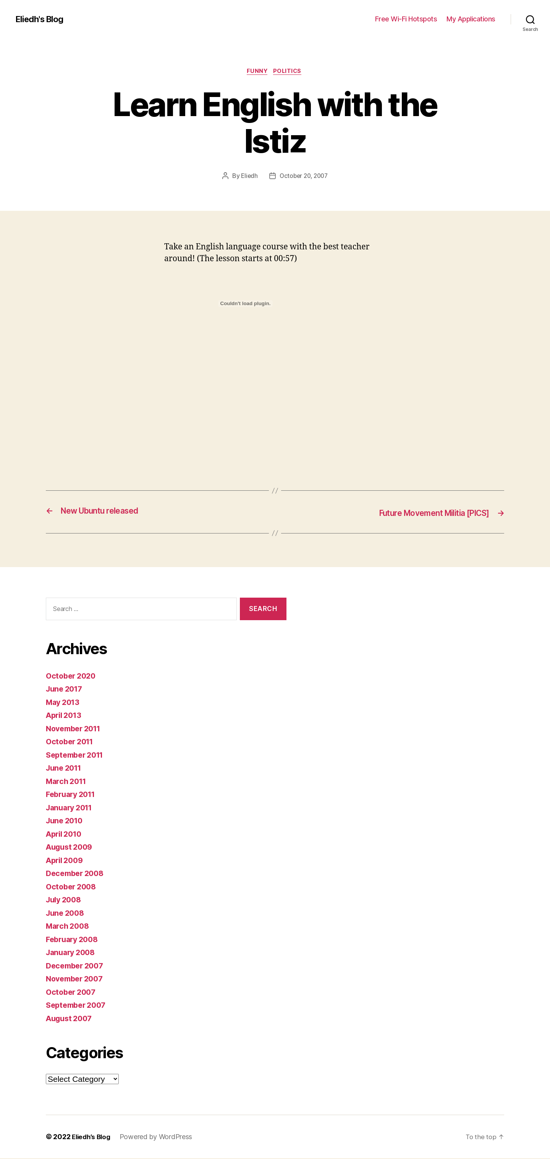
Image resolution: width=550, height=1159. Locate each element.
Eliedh (247, 177)
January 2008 (72, 953)
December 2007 (77, 966)
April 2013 (65, 716)
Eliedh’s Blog (92, 1137)
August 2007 (71, 1018)
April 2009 (66, 860)
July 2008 (65, 900)
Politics (289, 72)
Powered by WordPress (159, 1137)
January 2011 (71, 808)
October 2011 (71, 742)
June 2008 (66, 913)
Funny (256, 72)
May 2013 (64, 702)
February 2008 (74, 939)
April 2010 (66, 834)
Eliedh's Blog (41, 19)
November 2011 (76, 729)
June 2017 (66, 689)
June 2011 (65, 768)
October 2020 (72, 676)
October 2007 (72, 992)
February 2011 (73, 795)
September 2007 (78, 1005)
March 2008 (69, 926)
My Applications (470, 19)
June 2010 (66, 821)
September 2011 (77, 755)
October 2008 (73, 887)
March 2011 (68, 781)
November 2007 (77, 979)
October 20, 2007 (304, 177)
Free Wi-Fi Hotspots (406, 19)
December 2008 (77, 874)
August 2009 (71, 847)
